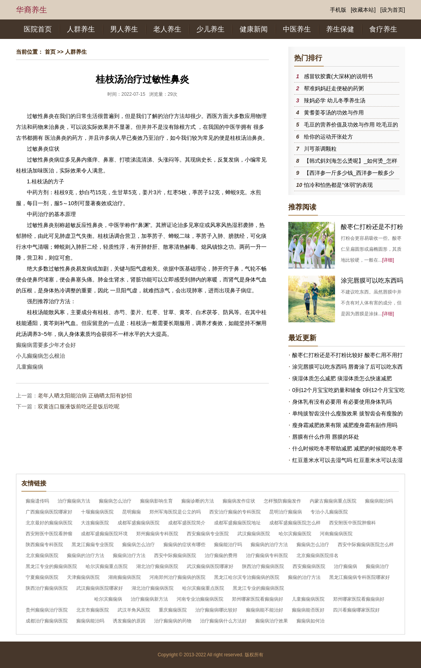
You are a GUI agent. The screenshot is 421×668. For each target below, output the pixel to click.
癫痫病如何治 (310, 621)
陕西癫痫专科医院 (44, 544)
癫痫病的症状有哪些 (184, 544)
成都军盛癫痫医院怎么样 (295, 523)
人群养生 (81, 29)
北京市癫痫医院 (92, 610)
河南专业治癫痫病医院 (200, 599)
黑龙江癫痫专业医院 (93, 544)
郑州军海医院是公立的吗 (175, 512)
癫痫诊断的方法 (197, 501)
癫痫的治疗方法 (304, 577)
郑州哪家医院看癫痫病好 (257, 599)
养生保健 (340, 29)
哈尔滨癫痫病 (108, 599)
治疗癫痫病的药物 (172, 621)
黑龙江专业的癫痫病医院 (51, 566)
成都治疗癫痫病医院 (47, 621)
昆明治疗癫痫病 (285, 512)
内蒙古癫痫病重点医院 (333, 501)
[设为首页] (392, 10)
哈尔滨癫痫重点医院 (107, 566)
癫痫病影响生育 (156, 501)
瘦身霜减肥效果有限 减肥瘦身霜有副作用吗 (344, 425)
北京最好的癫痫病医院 (49, 523)
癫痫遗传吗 (37, 501)
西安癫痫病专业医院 (208, 533)
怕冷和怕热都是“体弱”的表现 (338, 185)
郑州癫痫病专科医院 (157, 533)
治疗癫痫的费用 (221, 555)
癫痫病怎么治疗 (115, 501)
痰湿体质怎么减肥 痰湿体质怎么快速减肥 (342, 378)
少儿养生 (210, 29)
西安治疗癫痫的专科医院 (235, 512)
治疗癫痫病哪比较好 (216, 610)
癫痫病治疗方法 (129, 555)
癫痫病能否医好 (308, 610)
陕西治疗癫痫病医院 (263, 566)
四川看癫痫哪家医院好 (356, 610)
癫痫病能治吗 (379, 501)
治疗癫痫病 (345, 566)
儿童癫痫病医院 (308, 599)
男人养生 (124, 29)
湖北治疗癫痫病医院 (157, 566)
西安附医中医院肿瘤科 (352, 523)
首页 (50, 52)
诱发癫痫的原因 (129, 621)
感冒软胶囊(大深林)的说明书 (338, 76)
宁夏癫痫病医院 (42, 577)
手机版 (338, 10)
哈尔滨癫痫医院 (295, 533)
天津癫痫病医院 (83, 577)
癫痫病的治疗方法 (269, 544)
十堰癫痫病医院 (97, 512)
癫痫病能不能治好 (264, 610)
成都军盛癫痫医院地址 (237, 523)
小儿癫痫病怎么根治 (40, 356)
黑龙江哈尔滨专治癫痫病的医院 (246, 577)
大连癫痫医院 (95, 523)
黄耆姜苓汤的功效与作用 (334, 112)
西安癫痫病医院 (309, 566)
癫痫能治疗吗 (228, 544)
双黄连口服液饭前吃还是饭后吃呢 (78, 406)
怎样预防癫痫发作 (282, 501)
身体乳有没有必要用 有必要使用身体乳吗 (342, 402)
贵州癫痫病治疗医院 (47, 610)
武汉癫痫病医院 (253, 533)
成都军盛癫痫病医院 (139, 523)
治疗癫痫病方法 (74, 501)
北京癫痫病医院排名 (317, 555)
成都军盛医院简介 (186, 523)
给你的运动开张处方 (328, 137)
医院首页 (38, 29)
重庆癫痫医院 (173, 610)
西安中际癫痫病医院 (175, 555)
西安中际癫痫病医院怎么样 (366, 544)
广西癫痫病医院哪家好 (49, 512)
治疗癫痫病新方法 (149, 599)
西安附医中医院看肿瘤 (49, 533)
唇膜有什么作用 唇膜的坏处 (325, 437)
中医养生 (297, 29)
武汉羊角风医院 (134, 610)
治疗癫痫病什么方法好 (223, 621)
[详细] (388, 260)
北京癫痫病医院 (42, 555)
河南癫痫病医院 (336, 533)
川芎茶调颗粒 (320, 149)
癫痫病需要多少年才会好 (46, 345)
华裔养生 (31, 9)
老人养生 (167, 29)
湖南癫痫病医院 (124, 577)
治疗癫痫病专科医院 (267, 555)
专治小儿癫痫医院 (329, 512)
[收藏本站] (363, 10)
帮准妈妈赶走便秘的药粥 (334, 88)
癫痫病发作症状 (239, 501)
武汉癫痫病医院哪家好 (210, 566)
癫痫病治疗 (377, 566)
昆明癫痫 (131, 512)
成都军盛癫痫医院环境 (104, 533)
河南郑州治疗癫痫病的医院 (177, 577)
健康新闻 (254, 29)
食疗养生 (383, 29)
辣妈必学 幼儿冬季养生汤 (334, 100)
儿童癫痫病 (29, 367)
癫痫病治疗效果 (271, 621)
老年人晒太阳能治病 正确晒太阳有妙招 (85, 395)
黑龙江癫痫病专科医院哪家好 (359, 577)
